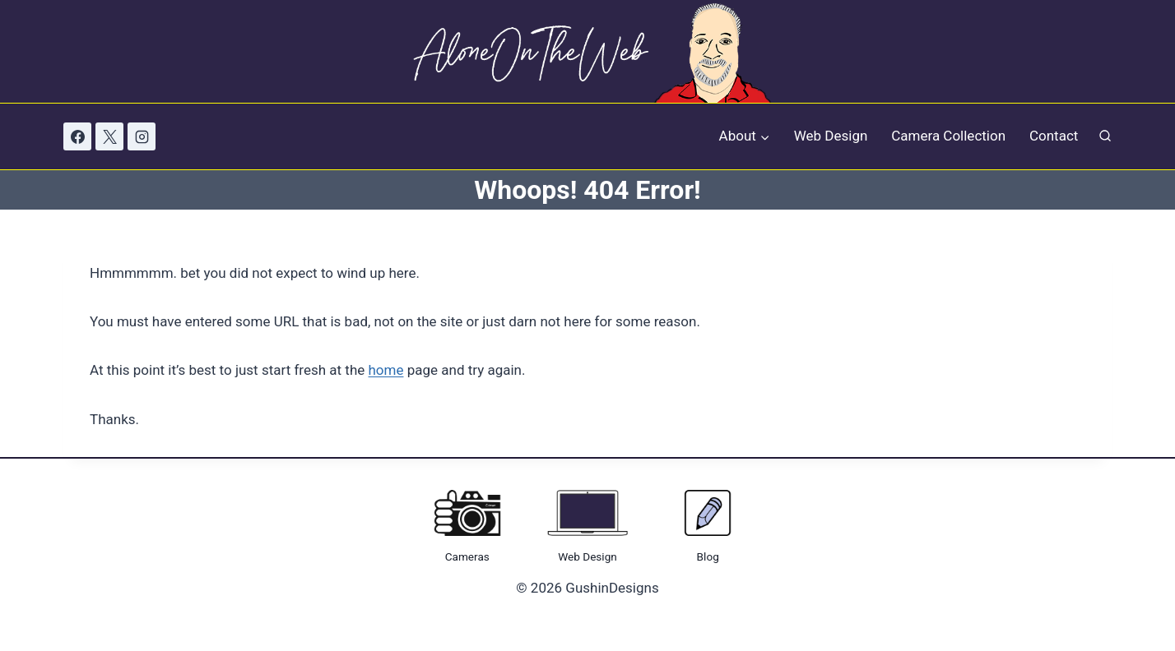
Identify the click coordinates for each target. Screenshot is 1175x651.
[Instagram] (142, 136)
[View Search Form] (1105, 137)
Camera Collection (948, 135)
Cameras (467, 556)
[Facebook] (77, 136)
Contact (1053, 135)
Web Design (831, 135)
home (386, 370)
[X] (109, 136)
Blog (708, 556)
